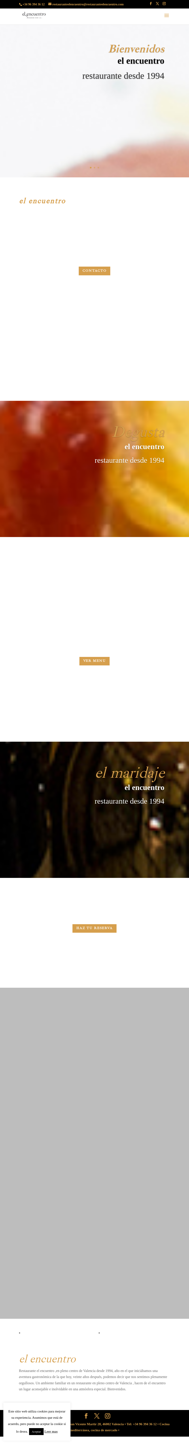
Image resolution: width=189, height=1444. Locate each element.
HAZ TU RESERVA (94, 940)
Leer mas (51, 1431)
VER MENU (94, 663)
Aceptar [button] (36, 1431)
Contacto (94, 271)
